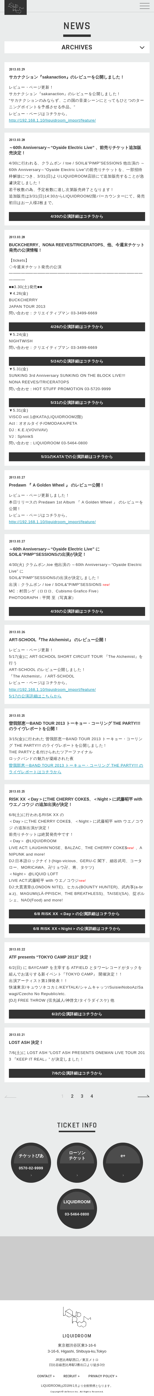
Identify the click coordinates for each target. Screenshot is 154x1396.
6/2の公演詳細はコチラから (77, 1014)
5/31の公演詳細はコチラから (76, 402)
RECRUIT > (71, 1376)
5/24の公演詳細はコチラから (76, 361)
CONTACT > (46, 1376)
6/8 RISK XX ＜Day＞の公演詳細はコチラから (77, 914)
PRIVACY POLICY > (102, 1376)
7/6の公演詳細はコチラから (77, 1073)
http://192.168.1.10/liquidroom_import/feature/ (52, 120)
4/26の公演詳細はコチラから (76, 326)
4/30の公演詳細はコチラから (76, 216)
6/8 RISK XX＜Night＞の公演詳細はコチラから (77, 928)
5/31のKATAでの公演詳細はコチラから (77, 456)
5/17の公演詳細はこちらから (35, 696)
